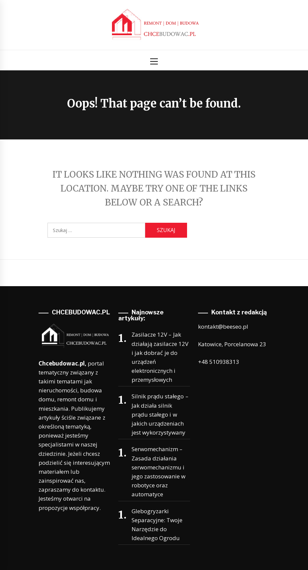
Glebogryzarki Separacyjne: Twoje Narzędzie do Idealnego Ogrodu (157, 524)
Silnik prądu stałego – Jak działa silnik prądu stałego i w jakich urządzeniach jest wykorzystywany (160, 414)
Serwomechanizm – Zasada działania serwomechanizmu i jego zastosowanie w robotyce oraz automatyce (159, 471)
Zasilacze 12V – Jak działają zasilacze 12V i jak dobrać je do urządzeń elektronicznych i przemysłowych (160, 357)
